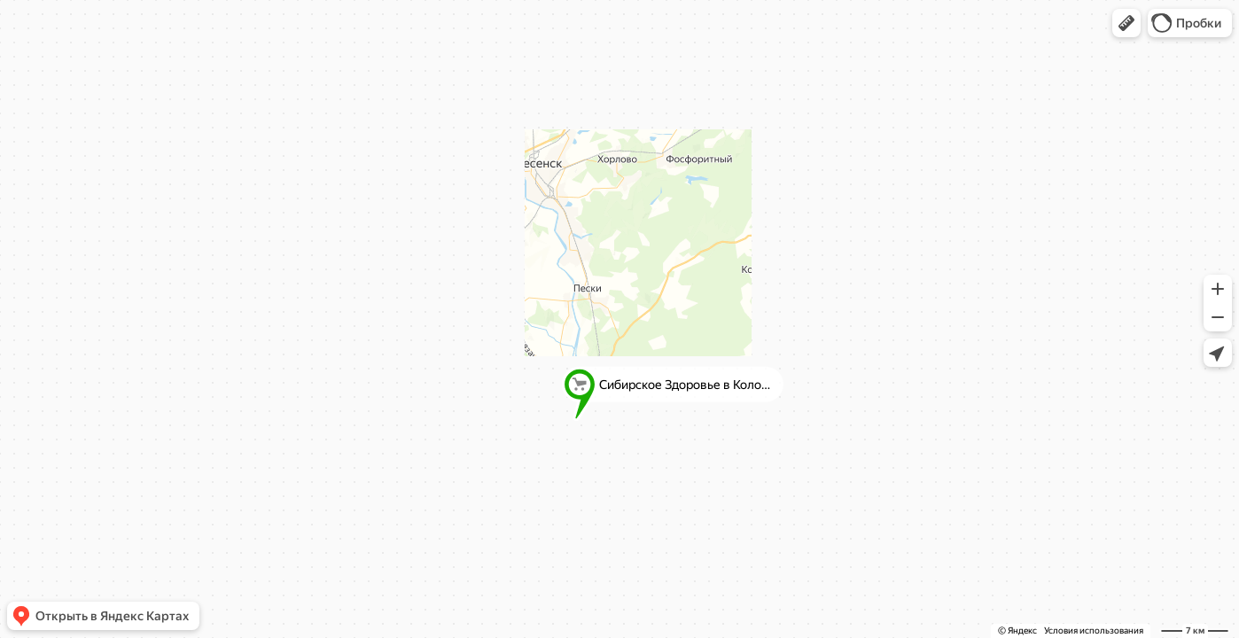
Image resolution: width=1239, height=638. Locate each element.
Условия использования (1093, 630)
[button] (1126, 23)
